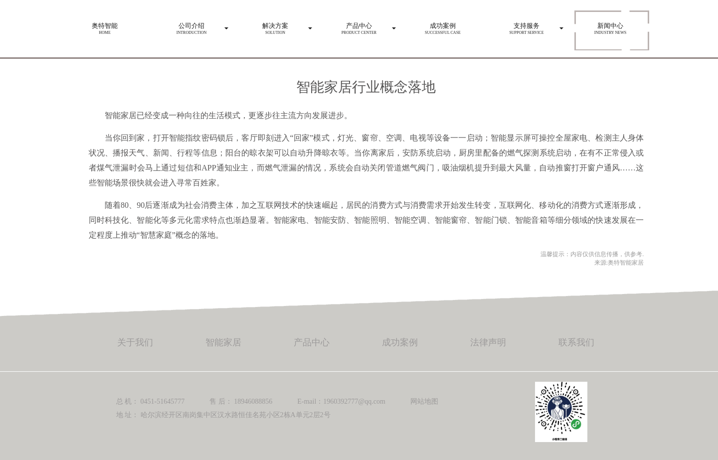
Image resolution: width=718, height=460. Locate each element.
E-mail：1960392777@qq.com (341, 401)
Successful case (443, 26)
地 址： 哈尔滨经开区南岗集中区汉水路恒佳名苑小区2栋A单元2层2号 (223, 415)
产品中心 (312, 342)
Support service (526, 26)
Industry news (610, 26)
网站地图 (424, 401)
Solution (275, 26)
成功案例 (400, 342)
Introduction (191, 26)
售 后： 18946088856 (240, 401)
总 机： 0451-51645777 (150, 401)
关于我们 (135, 342)
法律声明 (488, 342)
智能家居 (223, 342)
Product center (359, 26)
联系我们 (576, 342)
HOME (105, 26)
